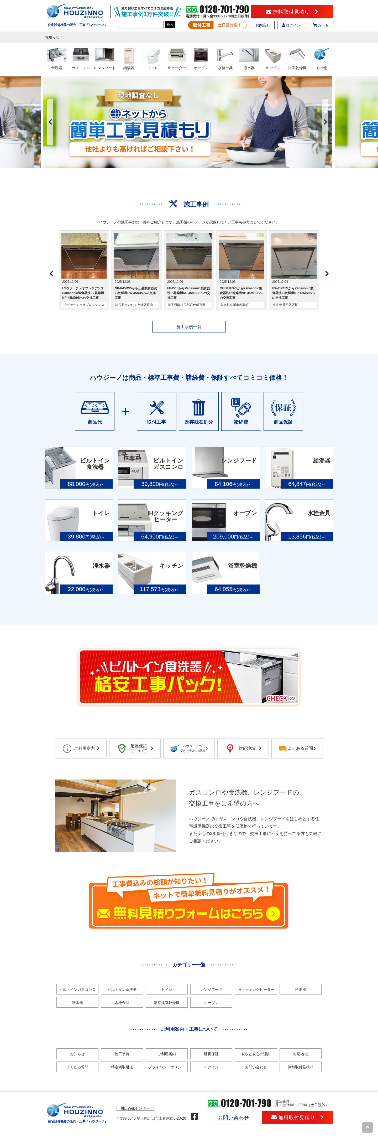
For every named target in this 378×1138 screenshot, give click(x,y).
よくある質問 (77, 1067)
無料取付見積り (292, 12)
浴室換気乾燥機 (167, 1003)
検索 (170, 25)
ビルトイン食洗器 (122, 989)
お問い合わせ (256, 1067)
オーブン (211, 1003)
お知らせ (77, 1054)
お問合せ (262, 25)
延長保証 (211, 1054)
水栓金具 (122, 1003)
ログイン (291, 25)
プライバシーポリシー (166, 1067)
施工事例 (122, 1054)
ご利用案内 (167, 1054)
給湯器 (300, 989)
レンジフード (211, 989)
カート (321, 25)
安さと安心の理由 (256, 1054)
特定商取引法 (122, 1067)
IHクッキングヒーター (256, 989)
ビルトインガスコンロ (77, 989)
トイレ (166, 989)
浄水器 (77, 1003)
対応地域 (300, 1054)
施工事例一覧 (189, 327)
